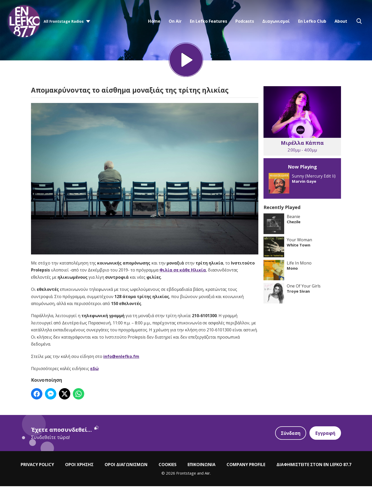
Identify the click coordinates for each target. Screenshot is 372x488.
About (341, 21)
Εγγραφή (325, 435)
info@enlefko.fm (121, 358)
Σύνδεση (290, 435)
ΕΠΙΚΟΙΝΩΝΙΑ (201, 466)
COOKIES (167, 466)
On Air (175, 21)
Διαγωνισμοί (276, 21)
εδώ (94, 370)
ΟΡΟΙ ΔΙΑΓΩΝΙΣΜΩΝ (126, 466)
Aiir (207, 474)
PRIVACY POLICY (37, 466)
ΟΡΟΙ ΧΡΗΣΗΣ (79, 466)
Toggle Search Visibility (359, 21)
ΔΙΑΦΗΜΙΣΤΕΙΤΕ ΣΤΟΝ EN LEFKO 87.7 (313, 466)
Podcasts (244, 21)
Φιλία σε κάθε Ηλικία (182, 272)
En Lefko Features (208, 21)
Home (154, 21)
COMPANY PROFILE (246, 466)
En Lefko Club (312, 21)
